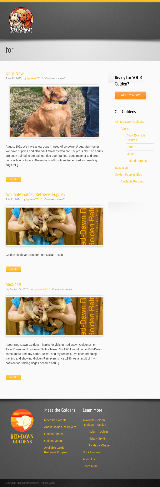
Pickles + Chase (99, 445)
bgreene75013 (35, 78)
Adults (125, 128)
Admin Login (48, 482)
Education (121, 167)
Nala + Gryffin (97, 438)
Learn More (90, 466)
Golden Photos (54, 434)
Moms (130, 154)
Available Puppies (132, 181)
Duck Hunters (91, 452)
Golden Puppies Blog (128, 174)
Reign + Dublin (98, 431)
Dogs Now (15, 73)
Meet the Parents (55, 420)
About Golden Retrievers (60, 427)
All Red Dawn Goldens (129, 121)
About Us (13, 284)
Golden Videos (53, 440)
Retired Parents (136, 160)
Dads (129, 147)
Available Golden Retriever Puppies (35, 194)
